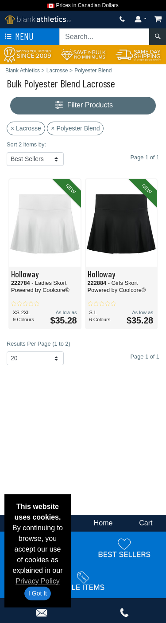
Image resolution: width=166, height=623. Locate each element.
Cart (145, 523)
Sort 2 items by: (26, 144)
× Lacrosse (26, 128)
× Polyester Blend (75, 128)
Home (103, 523)
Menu (18, 37)
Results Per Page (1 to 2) (38, 343)
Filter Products (83, 105)
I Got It (37, 593)
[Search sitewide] (104, 36)
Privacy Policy (37, 581)
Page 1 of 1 (145, 356)
